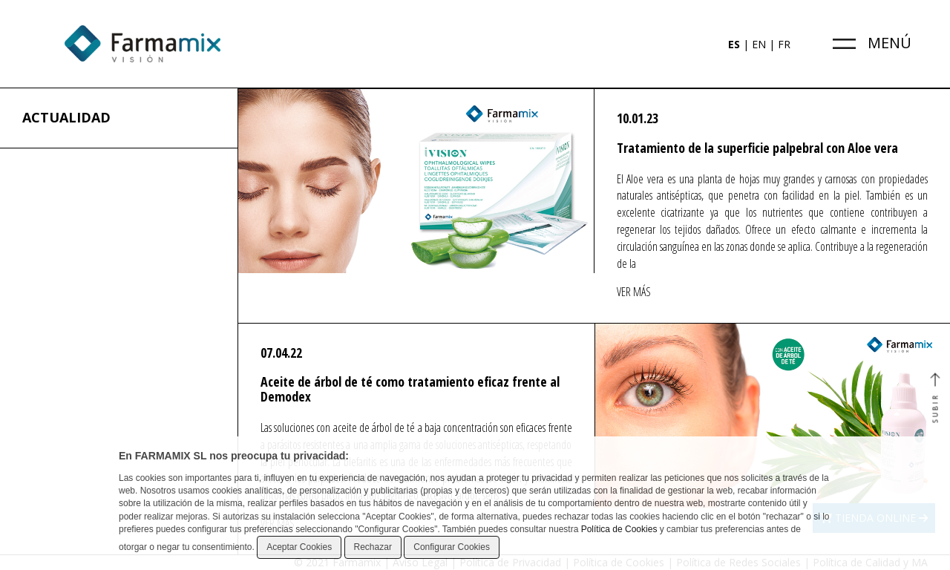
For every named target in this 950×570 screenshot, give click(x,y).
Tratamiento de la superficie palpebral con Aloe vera (757, 148)
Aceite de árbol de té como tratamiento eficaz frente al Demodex (410, 389)
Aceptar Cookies (299, 547)
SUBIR (935, 399)
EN (759, 44)
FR (784, 44)
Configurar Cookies (451, 547)
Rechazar (373, 547)
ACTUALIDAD (66, 117)
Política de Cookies (619, 529)
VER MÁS (634, 292)
